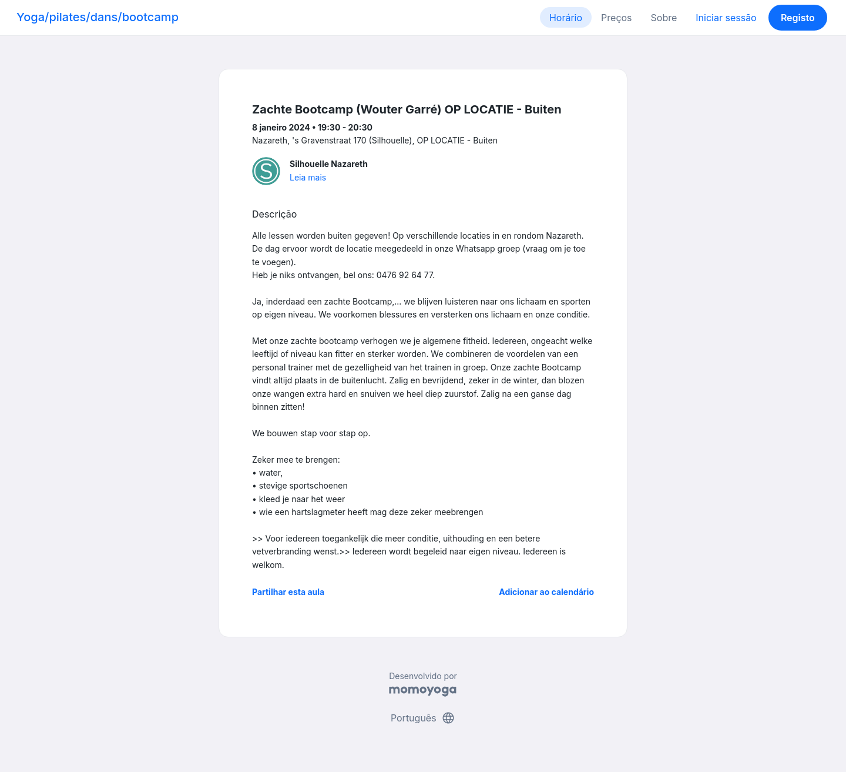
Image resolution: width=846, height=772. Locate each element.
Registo (798, 18)
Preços (616, 18)
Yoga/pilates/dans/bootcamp (97, 17)
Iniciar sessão (726, 18)
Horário (565, 18)
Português (423, 718)
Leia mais (308, 177)
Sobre (664, 18)
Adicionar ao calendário (546, 592)
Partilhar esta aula (288, 592)
